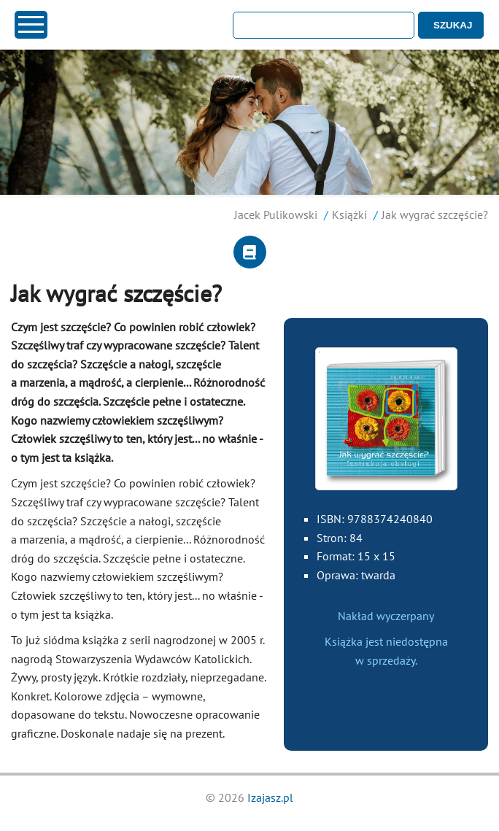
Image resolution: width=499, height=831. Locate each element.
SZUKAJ (452, 25)
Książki (349, 214)
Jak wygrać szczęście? (435, 214)
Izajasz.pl (270, 797)
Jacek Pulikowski (275, 214)
